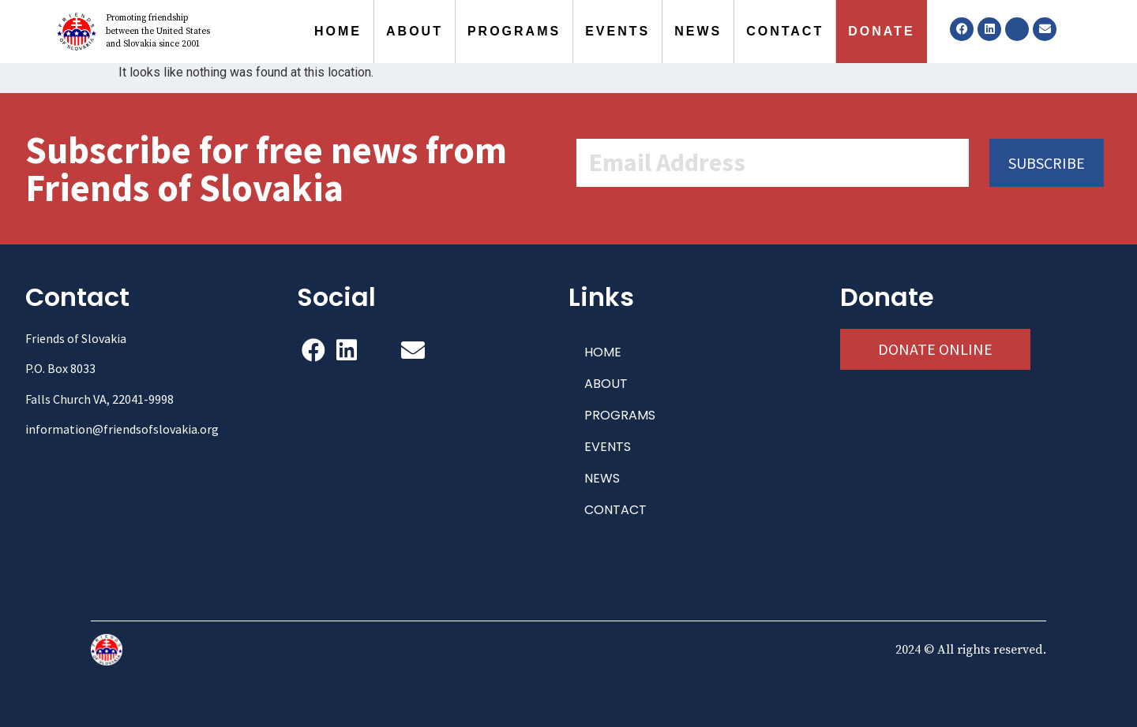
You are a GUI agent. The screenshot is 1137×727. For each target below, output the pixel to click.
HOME (338, 31)
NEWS (698, 31)
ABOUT (414, 31)
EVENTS (617, 31)
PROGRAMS (514, 31)
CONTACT (785, 31)
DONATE (881, 31)
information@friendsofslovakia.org (122, 429)
